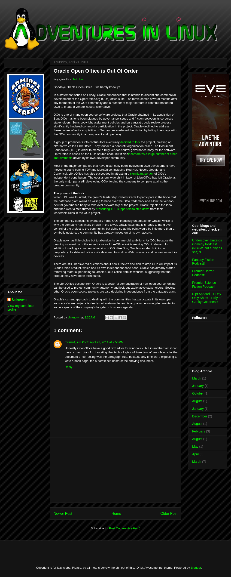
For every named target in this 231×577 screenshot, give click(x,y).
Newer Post (63, 513)
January (198, 386)
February (198, 431)
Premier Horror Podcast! (203, 273)
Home (116, 513)
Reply (68, 367)
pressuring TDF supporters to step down (122, 209)
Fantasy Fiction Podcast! (203, 261)
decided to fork (130, 142)
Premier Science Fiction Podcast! (204, 284)
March (196, 378)
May (195, 446)
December (199, 416)
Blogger (196, 567)
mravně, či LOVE (76, 342)
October (198, 393)
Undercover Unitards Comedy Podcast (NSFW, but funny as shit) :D (207, 246)
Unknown (19, 299)
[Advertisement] (21, 251)
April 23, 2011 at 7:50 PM (106, 342)
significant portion (141, 173)
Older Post (168, 513)
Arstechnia (78, 79)
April (195, 454)
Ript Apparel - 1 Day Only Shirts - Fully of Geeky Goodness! (206, 298)
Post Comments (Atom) (124, 528)
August (197, 401)
